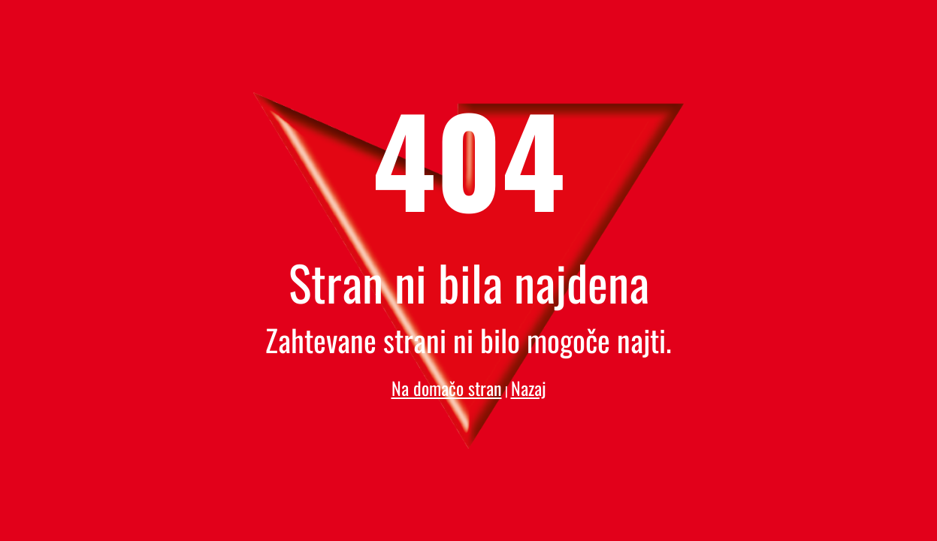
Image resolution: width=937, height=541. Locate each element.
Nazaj (528, 387)
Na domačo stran (446, 387)
